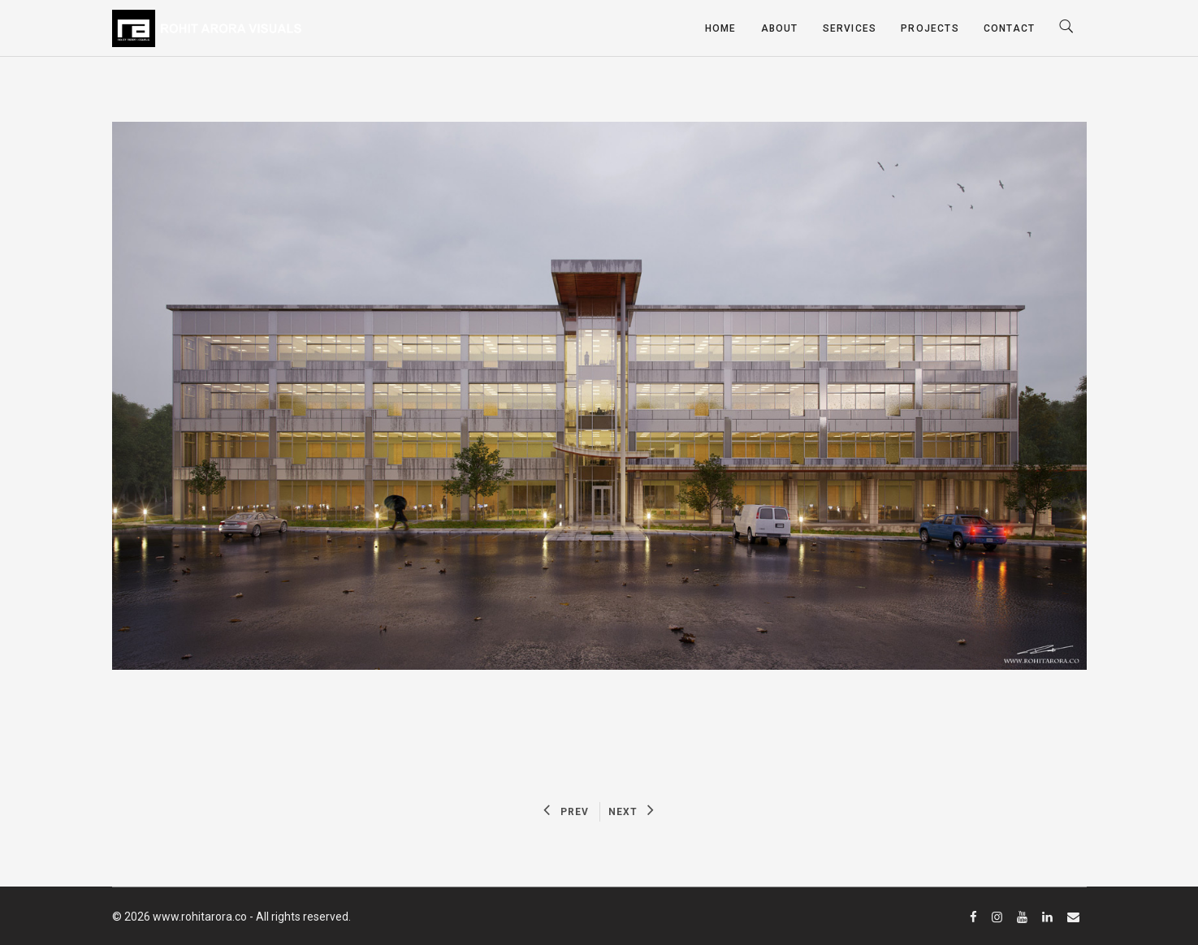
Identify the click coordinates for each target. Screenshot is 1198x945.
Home (721, 28)
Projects (930, 28)
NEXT (631, 812)
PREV (566, 812)
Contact (1009, 28)
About (779, 28)
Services (850, 28)
